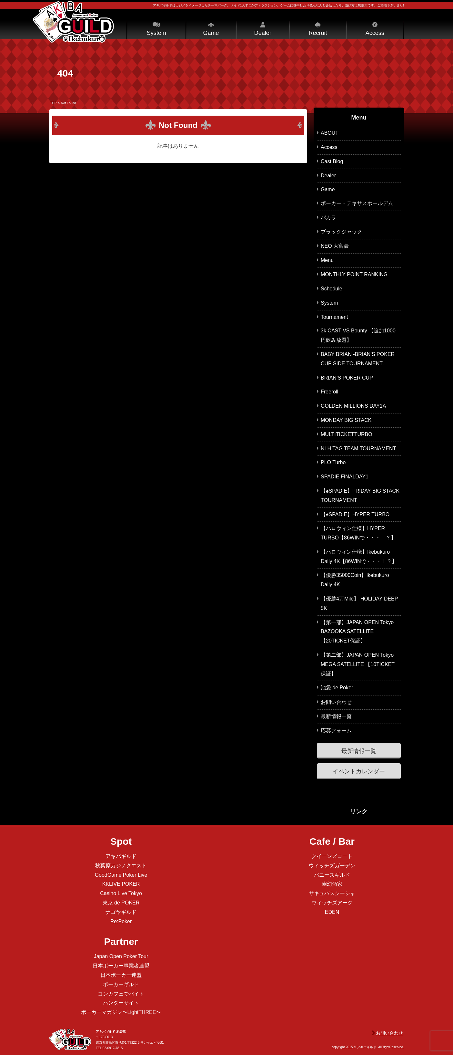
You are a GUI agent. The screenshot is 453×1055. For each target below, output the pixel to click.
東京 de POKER (121, 902)
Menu (327, 260)
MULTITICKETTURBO (346, 434)
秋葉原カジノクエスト (121, 865)
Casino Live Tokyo (121, 893)
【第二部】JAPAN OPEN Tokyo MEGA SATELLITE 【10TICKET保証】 (358, 664)
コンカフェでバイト (121, 994)
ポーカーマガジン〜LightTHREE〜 (121, 1012)
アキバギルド (121, 856)
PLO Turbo (333, 462)
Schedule (331, 288)
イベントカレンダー (359, 771)
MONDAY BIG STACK (346, 420)
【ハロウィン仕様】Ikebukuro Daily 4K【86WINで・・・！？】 (359, 556)
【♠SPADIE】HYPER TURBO (355, 514)
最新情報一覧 (336, 716)
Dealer (262, 33)
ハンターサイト (121, 1003)
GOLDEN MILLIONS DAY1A (353, 406)
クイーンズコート (332, 856)
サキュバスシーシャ (332, 893)
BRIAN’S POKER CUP (347, 378)
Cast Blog (332, 161)
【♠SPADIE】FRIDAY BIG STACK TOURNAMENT (360, 495)
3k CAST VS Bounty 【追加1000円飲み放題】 (358, 335)
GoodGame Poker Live (121, 875)
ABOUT (329, 133)
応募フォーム (336, 730)
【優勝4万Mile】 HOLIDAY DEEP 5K (359, 603)
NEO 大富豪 (335, 246)
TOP (53, 103)
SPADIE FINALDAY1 (344, 476)
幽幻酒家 (332, 884)
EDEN (332, 912)
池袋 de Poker (337, 687)
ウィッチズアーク (332, 902)
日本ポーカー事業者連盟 (121, 965)
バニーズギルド (332, 875)
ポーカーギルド (121, 984)
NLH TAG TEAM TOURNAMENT (358, 448)
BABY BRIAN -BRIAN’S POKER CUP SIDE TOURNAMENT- (358, 358)
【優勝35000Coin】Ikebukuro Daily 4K (355, 579)
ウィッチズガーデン (332, 865)
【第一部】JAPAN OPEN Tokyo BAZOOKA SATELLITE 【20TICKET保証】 (357, 632)
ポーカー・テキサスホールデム (357, 203)
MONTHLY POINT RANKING (354, 274)
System (156, 33)
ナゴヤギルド (121, 912)
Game (211, 33)
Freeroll (329, 391)
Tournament (334, 317)
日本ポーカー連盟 (121, 975)
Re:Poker (121, 921)
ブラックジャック (341, 232)
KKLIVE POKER (121, 884)
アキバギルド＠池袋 (73, 22)
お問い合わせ (336, 702)
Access (375, 33)
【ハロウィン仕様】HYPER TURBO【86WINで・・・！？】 (358, 533)
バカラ (328, 217)
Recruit (317, 33)
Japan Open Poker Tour (121, 956)
